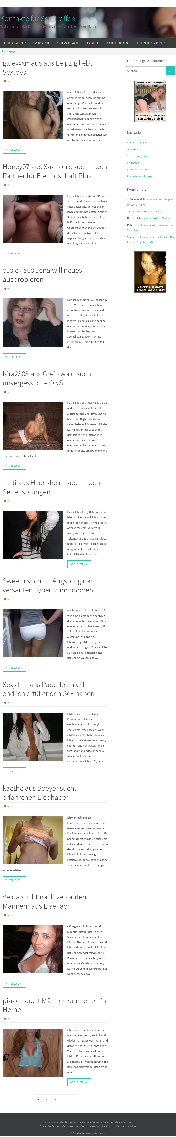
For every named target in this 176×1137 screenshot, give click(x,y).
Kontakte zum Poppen (140, 176)
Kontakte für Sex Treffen (37, 18)
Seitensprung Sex (137, 156)
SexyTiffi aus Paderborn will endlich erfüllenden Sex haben (49, 689)
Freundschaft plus (137, 142)
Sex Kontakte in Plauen (153, 211)
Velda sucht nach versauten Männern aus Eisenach (44, 902)
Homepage (8, 51)
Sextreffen (133, 163)
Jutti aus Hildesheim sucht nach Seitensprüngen (51, 487)
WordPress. (100, 1133)
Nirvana (89, 1133)
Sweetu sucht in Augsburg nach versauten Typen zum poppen (50, 585)
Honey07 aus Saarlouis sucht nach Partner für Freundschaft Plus (55, 171)
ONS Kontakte (135, 149)
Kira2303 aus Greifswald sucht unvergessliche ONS (48, 378)
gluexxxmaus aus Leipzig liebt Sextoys (47, 67)
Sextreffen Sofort (137, 169)
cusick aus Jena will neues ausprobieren (42, 274)
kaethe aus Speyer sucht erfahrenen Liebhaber (40, 793)
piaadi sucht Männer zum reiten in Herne (54, 1005)
